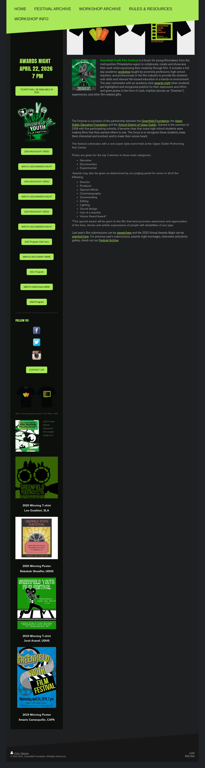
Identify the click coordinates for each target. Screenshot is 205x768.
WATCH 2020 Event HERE (37, 286)
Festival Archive (109, 240)
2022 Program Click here (37, 241)
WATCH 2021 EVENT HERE (36, 256)
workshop (124, 71)
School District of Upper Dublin (137, 124)
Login (192, 752)
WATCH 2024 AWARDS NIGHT (36, 196)
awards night (162, 83)
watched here (80, 236)
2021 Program (37, 271)
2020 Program (37, 302)
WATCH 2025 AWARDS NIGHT (36, 166)
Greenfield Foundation (155, 121)
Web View (190, 755)
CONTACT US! (36, 369)
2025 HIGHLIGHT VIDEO (36, 151)
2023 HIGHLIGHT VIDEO (36, 211)
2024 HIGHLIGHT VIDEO (36, 181)
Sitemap (25, 753)
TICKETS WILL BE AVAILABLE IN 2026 (36, 91)
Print (15, 753)
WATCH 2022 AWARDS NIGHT (36, 226)
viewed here (124, 232)
